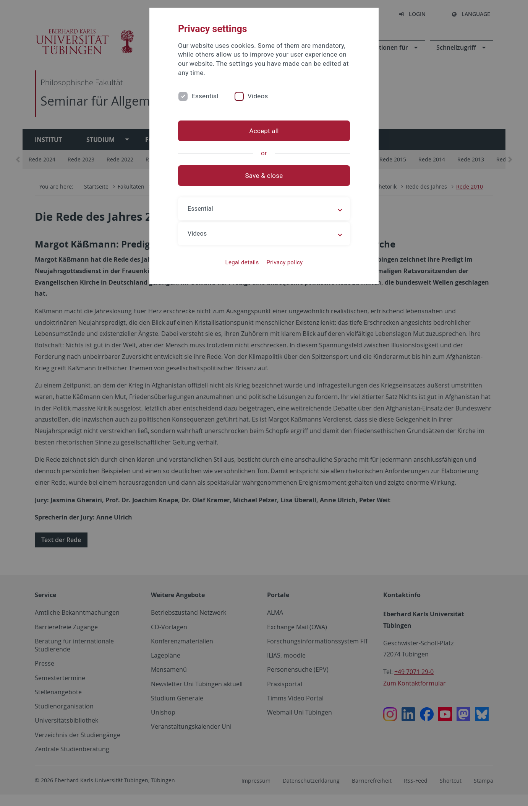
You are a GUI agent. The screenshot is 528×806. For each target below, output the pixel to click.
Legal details (242, 262)
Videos (258, 96)
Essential (205, 96)
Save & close (264, 175)
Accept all (264, 131)
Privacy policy (284, 262)
